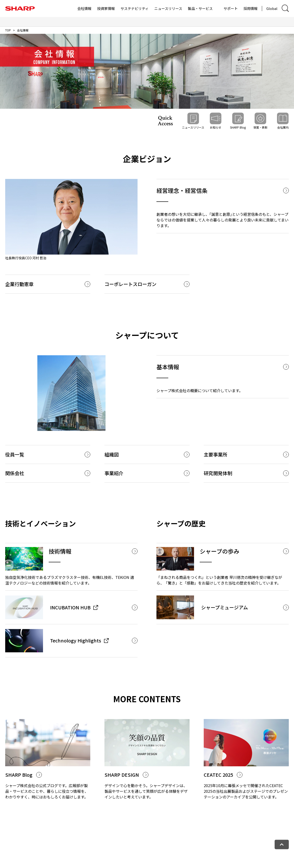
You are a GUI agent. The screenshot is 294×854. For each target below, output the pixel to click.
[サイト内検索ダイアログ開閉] (285, 8)
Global (271, 8)
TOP (8, 30)
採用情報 (250, 8)
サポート (231, 8)
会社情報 (84, 8)
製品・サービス (200, 8)
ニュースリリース (168, 8)
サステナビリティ (135, 8)
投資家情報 (106, 8)
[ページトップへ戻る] (282, 844)
